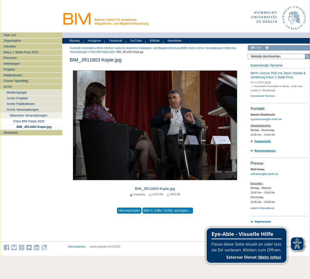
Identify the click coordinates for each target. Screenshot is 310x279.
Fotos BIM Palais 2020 (29, 121)
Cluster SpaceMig (16, 81)
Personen (10, 58)
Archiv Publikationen (21, 104)
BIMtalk (155, 40)
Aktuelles (10, 46)
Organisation (12, 40)
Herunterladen (129, 210)
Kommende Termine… (263, 95)
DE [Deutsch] (253, 47)
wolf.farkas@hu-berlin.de (264, 174)
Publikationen (13, 75)
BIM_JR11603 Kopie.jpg (33, 127)
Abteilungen (12, 63)
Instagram (94, 40)
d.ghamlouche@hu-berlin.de (266, 119)
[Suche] (307, 56)
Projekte (9, 69)
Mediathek (11, 132)
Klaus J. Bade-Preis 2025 (21, 52)
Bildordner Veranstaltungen (28, 115)
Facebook (115, 40)
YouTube (136, 40)
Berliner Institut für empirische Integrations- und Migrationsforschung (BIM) (146, 48)
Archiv (8, 86)
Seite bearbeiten (77, 246)
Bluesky (75, 40)
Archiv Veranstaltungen (23, 109)
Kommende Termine (266, 65)
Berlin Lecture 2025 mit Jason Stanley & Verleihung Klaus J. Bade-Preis (278, 75)
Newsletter (175, 40)
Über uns (10, 35)
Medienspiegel (17, 92)
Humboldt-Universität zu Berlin (86, 48)
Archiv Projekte (17, 98)
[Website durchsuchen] (279, 56)
